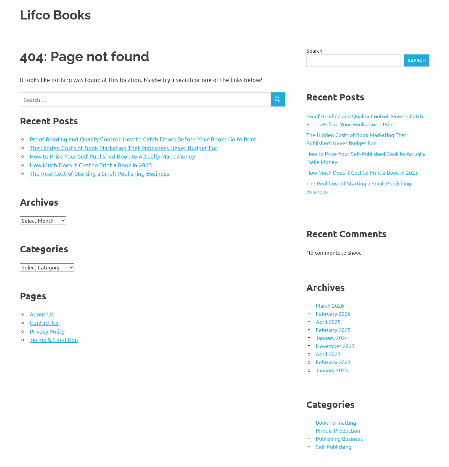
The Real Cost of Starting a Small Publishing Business (99, 173)
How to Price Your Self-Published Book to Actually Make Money (112, 156)
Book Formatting (336, 422)
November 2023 (335, 345)
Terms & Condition (54, 339)
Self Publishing (333, 446)
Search (314, 50)
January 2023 (332, 370)
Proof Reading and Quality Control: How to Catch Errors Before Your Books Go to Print (143, 138)
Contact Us (44, 322)
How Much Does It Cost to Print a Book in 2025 (91, 164)
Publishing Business (339, 438)
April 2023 (328, 353)
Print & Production (338, 430)
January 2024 (332, 337)
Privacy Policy (47, 331)
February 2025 (333, 329)
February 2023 (333, 361)
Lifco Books (55, 15)
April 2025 (328, 321)
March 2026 (330, 305)
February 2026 (333, 313)
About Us (42, 313)
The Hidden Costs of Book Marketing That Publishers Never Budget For (123, 147)
